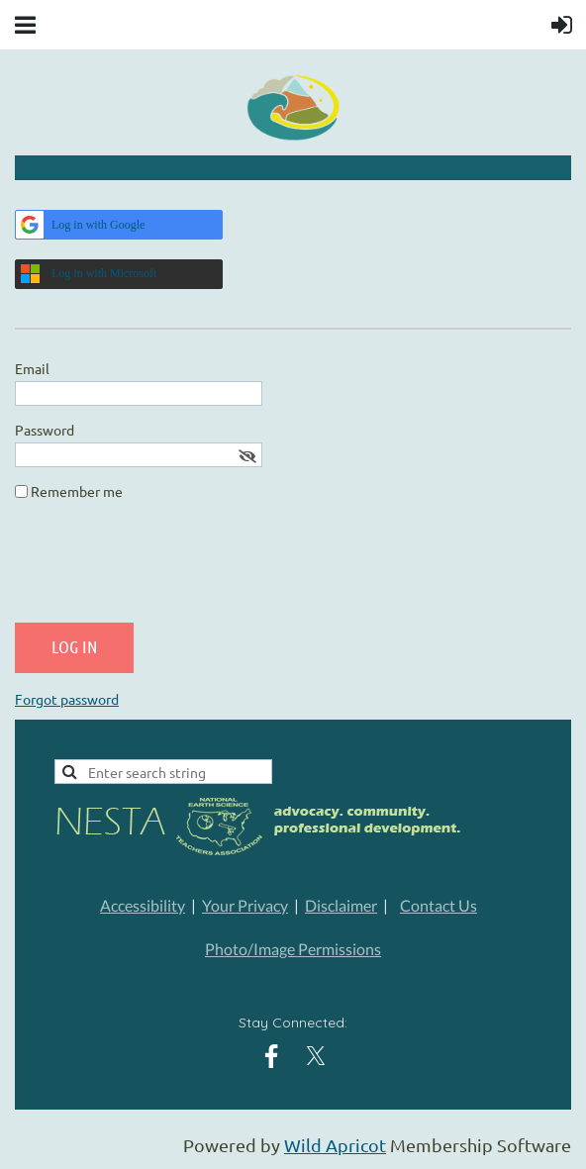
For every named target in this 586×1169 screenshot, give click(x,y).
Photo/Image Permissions (293, 948)
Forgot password (67, 699)
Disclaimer (341, 905)
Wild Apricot (335, 1144)
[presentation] (165, 569)
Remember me (77, 491)
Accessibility (142, 905)
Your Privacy (245, 905)
